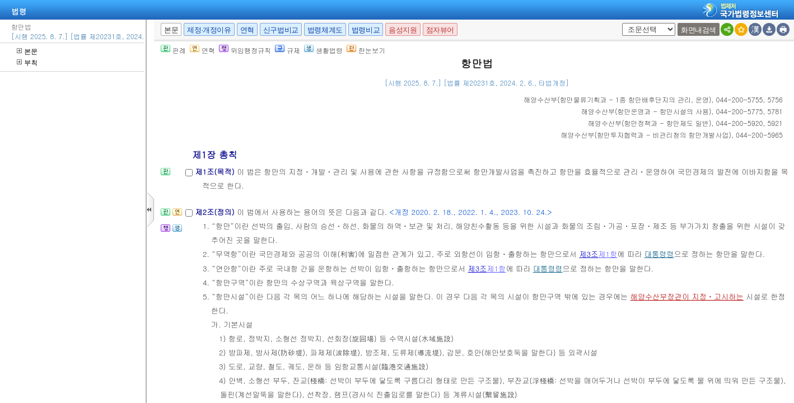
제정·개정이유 (209, 30)
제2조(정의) (216, 212)
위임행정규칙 (245, 50)
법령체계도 (325, 30)
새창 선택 (620, 23)
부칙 (27, 62)
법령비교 (366, 30)
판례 (173, 50)
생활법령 (323, 50)
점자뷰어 (440, 30)
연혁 (247, 30)
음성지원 (403, 30)
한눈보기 (366, 50)
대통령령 (659, 254)
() (617, 99)
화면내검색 (698, 30)
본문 (27, 51)
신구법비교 (280, 30)
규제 (287, 50)
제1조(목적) (216, 171)
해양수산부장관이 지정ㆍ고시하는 (687, 296)
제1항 (607, 254)
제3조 (588, 254)
